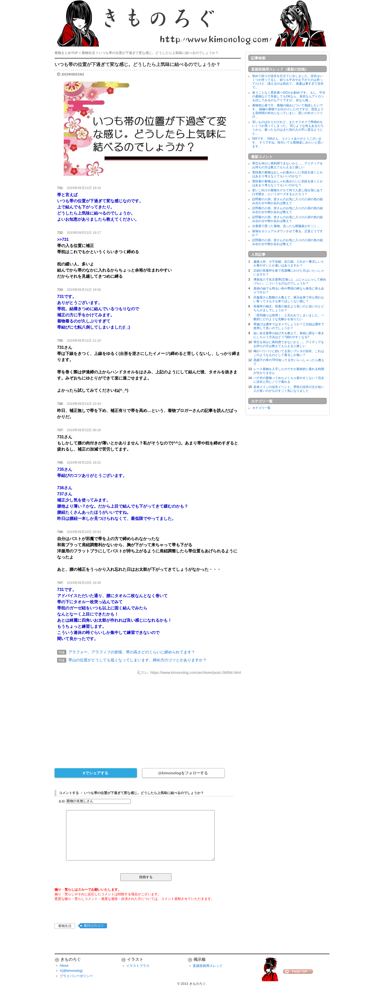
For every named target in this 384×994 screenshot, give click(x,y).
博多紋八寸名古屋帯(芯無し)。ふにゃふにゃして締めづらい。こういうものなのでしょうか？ (289, 281)
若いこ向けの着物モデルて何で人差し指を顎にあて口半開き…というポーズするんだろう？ (287, 192)
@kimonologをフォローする (183, 773)
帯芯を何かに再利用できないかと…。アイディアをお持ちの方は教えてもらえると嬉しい (287, 165)
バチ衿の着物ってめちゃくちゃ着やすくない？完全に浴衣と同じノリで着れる (288, 380)
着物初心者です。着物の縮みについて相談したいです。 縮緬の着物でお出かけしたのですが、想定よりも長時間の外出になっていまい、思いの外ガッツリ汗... (288, 111)
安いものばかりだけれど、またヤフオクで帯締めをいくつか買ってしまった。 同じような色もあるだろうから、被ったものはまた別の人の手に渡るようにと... (288, 127)
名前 (61, 801)
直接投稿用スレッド (208, 966)
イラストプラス (138, 966)
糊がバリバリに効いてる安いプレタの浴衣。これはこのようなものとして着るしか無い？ (288, 353)
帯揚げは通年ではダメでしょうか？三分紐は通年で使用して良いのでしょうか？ (288, 326)
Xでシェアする (95, 773)
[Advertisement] (148, 718)
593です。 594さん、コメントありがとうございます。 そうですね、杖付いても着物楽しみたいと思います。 (288, 142)
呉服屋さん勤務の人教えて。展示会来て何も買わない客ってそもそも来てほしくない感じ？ (288, 299)
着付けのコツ (94, 926)
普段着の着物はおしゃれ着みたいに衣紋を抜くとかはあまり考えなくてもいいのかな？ (287, 174)
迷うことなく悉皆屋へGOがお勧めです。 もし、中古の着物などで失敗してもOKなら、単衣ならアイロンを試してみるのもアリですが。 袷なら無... (288, 96)
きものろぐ (197, 984)
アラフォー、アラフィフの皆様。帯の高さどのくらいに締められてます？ (131, 652)
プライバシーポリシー (76, 976)
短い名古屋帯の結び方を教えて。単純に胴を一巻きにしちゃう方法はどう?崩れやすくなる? (288, 335)
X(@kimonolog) (71, 971)
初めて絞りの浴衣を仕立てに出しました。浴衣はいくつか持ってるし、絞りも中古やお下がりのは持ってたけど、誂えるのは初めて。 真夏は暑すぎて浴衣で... (288, 81)
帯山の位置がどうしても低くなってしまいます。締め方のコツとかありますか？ (137, 660)
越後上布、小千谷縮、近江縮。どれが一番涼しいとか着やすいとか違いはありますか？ (288, 263)
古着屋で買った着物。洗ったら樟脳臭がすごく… (286, 226)
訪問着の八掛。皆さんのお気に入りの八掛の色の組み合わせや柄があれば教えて (287, 201)
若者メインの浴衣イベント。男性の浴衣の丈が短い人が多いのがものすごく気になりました (288, 389)
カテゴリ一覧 (261, 408)
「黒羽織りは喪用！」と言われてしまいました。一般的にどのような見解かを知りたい (288, 317)
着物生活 (64, 926)
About (64, 965)
